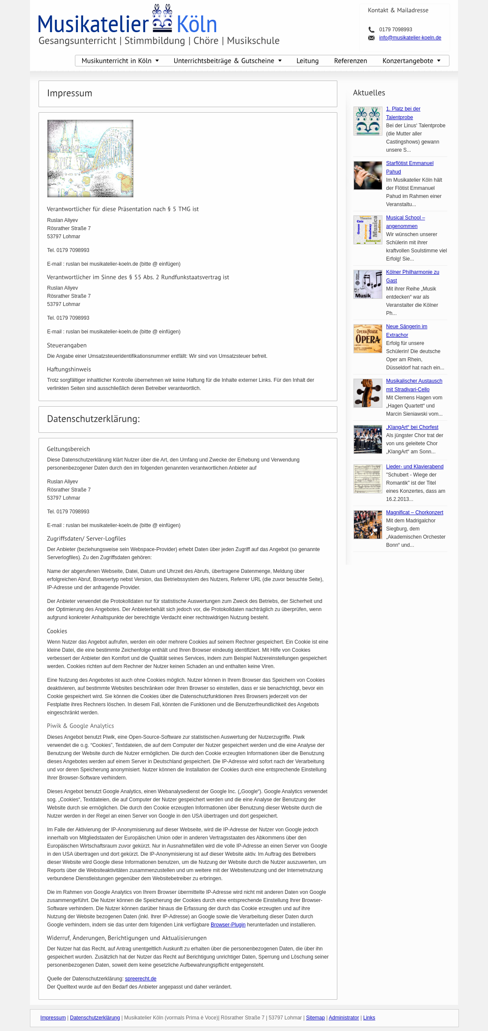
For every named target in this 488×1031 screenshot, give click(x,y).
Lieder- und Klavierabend (414, 467)
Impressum (52, 1018)
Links (369, 1018)
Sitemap (315, 1018)
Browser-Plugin (228, 925)
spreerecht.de (140, 979)
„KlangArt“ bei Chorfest (412, 427)
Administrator (344, 1018)
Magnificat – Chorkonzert (414, 513)
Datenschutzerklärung (95, 1018)
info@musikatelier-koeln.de (410, 38)
